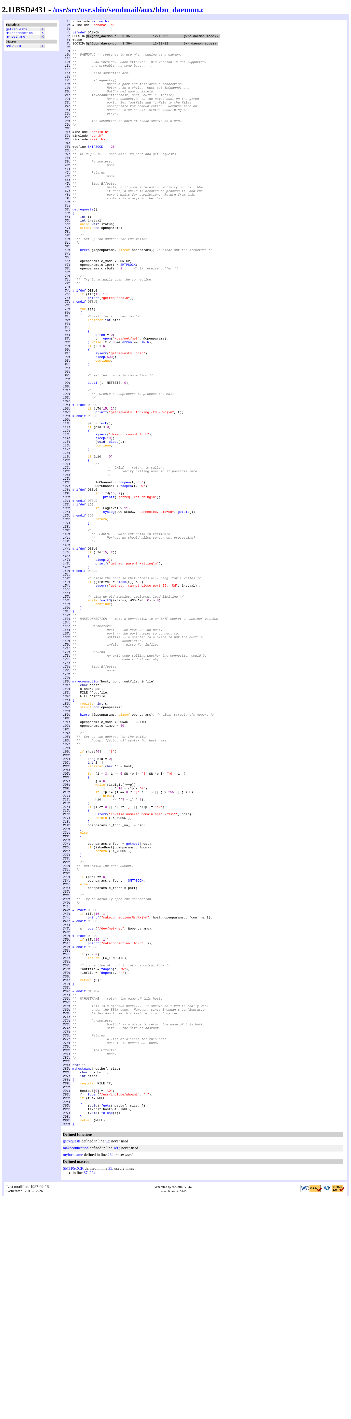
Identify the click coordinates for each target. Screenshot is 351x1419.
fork (103, 504)
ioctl (92, 455)
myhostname (15, 38)
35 (110, 1390)
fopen (92, 1309)
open (107, 402)
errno (100, 398)
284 (110, 1376)
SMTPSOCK (13, 49)
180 (116, 1369)
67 (85, 1394)
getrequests (16, 30)
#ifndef (79, 35)
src (73, 9)
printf (93, 354)
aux (147, 9)
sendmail (124, 9)
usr (60, 9)
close (113, 526)
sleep (100, 424)
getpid (183, 610)
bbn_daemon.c (179, 9)
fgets (106, 1323)
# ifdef (79, 345)
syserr (101, 420)
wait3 (106, 716)
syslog (109, 610)
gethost (133, 1008)
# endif (79, 358)
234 (92, 1394)
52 (107, 1362)
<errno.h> (100, 22)
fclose (107, 1332)
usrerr (101, 973)
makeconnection (19, 34)
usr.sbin (93, 9)
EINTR (144, 407)
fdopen (124, 575)
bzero (85, 296)
